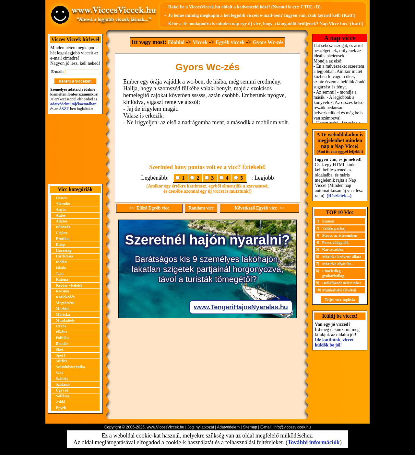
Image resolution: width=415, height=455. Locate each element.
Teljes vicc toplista (340, 299)
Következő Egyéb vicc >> (259, 208)
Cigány (62, 233)
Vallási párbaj (334, 228)
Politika (62, 338)
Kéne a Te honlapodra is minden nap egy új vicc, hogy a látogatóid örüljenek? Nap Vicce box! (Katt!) (265, 23)
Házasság (63, 250)
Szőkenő (63, 384)
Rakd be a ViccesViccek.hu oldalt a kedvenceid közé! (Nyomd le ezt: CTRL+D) (244, 7)
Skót (59, 349)
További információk (314, 442)
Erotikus (63, 238)
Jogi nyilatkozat (200, 427)
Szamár (328, 221)
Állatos (61, 221)
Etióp (60, 244)
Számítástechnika (70, 367)
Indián (61, 262)
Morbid (62, 308)
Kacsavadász (333, 249)
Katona (62, 279)
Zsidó (60, 402)
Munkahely (65, 320)
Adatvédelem (228, 427)
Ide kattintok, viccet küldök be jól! (334, 342)
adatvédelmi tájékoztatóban (73, 104)
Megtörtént (65, 303)
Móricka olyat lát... (338, 264)
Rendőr (62, 343)
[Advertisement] (75, 149)
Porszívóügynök (335, 242)
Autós (60, 215)
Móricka (63, 314)
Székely (62, 378)
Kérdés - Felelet (69, 285)
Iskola (61, 268)
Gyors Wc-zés (268, 42)
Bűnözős (63, 227)
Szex (59, 372)
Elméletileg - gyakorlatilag (333, 273)
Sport (60, 355)
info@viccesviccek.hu (292, 427)
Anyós (61, 209)
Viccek (200, 42)
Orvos (61, 326)
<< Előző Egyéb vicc (149, 208)
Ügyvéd (62, 390)
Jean (60, 273)
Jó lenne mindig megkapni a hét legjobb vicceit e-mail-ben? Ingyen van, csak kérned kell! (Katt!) (261, 15)
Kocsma (62, 291)
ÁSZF (64, 109)
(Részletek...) (339, 195)
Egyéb (61, 407)
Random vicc (201, 208)
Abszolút (63, 203)
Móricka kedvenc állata (342, 257)
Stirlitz (61, 361)
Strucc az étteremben (339, 235)
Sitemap (250, 427)
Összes (61, 198)
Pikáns (61, 332)
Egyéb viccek (230, 42)
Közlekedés (65, 297)
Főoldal (176, 42)
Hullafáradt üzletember (342, 283)
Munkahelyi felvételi (339, 290)
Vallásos (62, 396)
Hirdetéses (64, 256)
